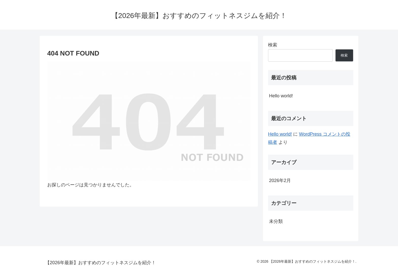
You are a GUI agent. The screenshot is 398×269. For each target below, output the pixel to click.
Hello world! (281, 95)
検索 (272, 44)
